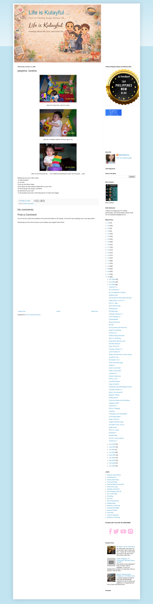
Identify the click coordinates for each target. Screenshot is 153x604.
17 (108, 247)
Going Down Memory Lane (117, 341)
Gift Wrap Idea (113, 311)
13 (108, 258)
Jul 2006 (112, 449)
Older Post (94, 311)
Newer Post (21, 311)
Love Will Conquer (114, 381)
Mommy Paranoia (114, 322)
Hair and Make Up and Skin (115, 484)
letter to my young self (115, 392)
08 (108, 271)
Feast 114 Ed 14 (114, 419)
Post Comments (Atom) (33, 315)
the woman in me (114, 360)
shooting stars (113, 308)
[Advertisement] (58, 291)
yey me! (111, 325)
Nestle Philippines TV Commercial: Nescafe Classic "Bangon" (126, 560)
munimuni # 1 (113, 441)
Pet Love (110, 498)
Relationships (111, 503)
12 (108, 261)
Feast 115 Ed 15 (114, 384)
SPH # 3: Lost (113, 379)
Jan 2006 (112, 466)
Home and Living (112, 487)
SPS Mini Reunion (114, 344)
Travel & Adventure (113, 515)
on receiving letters (114, 416)
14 (108, 255)
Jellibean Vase (113, 295)
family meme (113, 427)
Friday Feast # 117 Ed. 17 (117, 300)
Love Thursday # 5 (114, 352)
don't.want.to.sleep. (115, 306)
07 (108, 274)
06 (108, 277)
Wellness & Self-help (113, 517)
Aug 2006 (112, 447)
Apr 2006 (112, 458)
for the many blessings (116, 362)
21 (108, 236)
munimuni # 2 (113, 406)
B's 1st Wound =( (114, 290)
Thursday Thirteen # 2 (115, 349)
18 (108, 244)
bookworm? (112, 433)
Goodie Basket (113, 319)
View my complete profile (124, 158)
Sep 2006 (112, 444)
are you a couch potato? (116, 438)
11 (108, 263)
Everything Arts (112, 477)
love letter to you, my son (116, 425)
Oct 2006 (112, 284)
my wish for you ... (114, 357)
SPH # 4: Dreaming (115, 338)
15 (108, 252)
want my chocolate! (115, 368)
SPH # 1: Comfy (114, 430)
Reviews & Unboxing (113, 505)
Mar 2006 (112, 460)
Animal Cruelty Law (115, 376)
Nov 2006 (112, 282)
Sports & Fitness (112, 510)
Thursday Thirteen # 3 (115, 314)
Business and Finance (114, 475)
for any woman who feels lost (118, 327)
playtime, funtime (114, 395)
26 (108, 223)
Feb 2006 (112, 463)
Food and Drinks (112, 482)
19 (108, 242)
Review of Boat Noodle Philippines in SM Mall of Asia (126, 575)
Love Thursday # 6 (114, 317)
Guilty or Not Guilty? (115, 371)
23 (108, 231)
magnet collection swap (116, 422)
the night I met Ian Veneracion (126, 546)
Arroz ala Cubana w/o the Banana (119, 400)
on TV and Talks (112, 494)
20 (108, 239)
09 (108, 269)
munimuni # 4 (113, 333)
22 (108, 234)
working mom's (113, 398)
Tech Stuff (110, 512)
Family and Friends (28, 203)
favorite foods (113, 435)
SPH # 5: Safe (113, 303)
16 (108, 250)
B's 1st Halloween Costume (117, 292)
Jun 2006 (112, 452)
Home (58, 311)
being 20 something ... (115, 330)
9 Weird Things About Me (116, 335)
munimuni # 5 (113, 287)
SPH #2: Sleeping (114, 408)
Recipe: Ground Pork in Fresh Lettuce (120, 354)
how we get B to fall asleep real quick (120, 298)
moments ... (112, 411)
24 (108, 228)
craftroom (112, 365)
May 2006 (112, 455)
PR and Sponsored (113, 501)
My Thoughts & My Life (114, 491)
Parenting (110, 496)
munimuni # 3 (113, 373)
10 (108, 266)
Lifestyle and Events (113, 489)
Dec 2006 (112, 279)
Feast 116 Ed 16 (114, 346)
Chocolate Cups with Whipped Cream (120, 387)
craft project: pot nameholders (118, 414)
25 (108, 225)
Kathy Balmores (124, 155)
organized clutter (114, 403)
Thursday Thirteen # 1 (115, 389)
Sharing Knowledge (113, 508)
